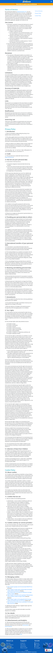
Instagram (37, 647)
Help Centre (22, 644)
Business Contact (10, 647)
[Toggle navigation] (51, 1)
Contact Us (22, 643)
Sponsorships (23, 646)
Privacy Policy (38, 13)
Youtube (37, 644)
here (21, 634)
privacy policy (25, 625)
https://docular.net (9, 157)
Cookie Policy (38, 15)
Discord (36, 643)
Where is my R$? (23, 647)
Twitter (36, 646)
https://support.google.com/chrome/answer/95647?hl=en (19, 586)
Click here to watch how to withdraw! (26, 4)
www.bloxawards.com (22, 11)
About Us (8, 643)
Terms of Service (38, 11)
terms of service (8, 626)
